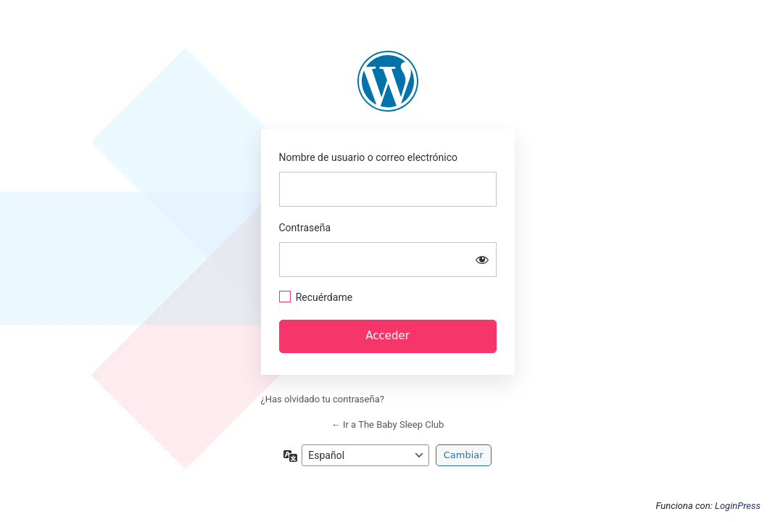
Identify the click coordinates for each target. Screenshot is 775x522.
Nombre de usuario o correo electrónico (368, 157)
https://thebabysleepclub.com (387, 81)
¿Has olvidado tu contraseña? (322, 399)
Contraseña (305, 227)
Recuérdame (324, 297)
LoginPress (738, 505)
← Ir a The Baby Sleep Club (387, 424)
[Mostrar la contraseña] (482, 259)
